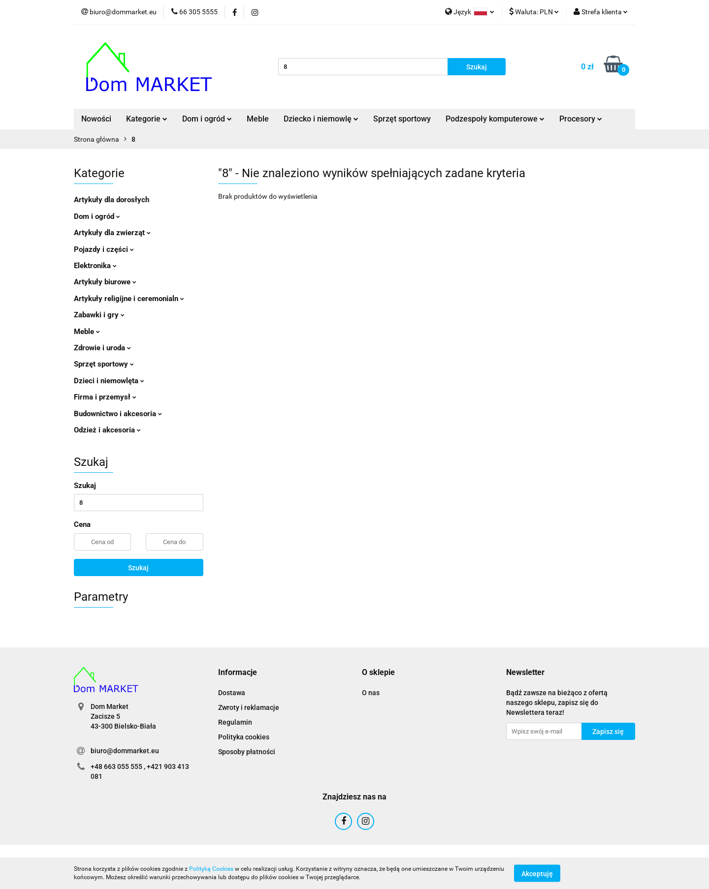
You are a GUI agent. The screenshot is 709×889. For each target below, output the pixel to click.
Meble (258, 118)
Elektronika (95, 265)
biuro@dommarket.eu (125, 751)
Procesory (580, 118)
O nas (371, 693)
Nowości (96, 118)
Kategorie (146, 118)
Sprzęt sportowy (402, 118)
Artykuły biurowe (105, 281)
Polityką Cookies (211, 868)
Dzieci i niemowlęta (109, 380)
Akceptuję (537, 873)
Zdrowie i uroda (102, 347)
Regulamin (235, 722)
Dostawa (231, 693)
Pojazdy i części (104, 249)
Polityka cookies (243, 737)
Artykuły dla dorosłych (111, 199)
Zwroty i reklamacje (248, 707)
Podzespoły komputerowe (495, 118)
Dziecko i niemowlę (321, 118)
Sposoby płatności (246, 752)
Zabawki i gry (99, 314)
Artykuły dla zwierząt (112, 232)
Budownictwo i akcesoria (118, 413)
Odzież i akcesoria (107, 430)
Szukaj (138, 568)
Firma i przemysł (105, 397)
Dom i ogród (207, 118)
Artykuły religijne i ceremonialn (129, 298)
